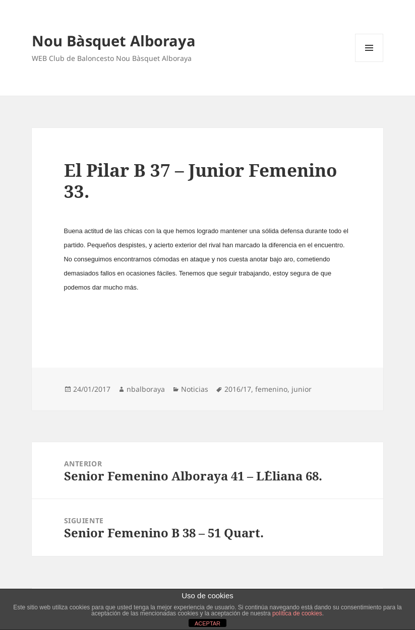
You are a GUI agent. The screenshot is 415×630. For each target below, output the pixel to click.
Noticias (194, 389)
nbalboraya (146, 389)
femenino (271, 389)
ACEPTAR (207, 623)
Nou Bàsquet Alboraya (114, 40)
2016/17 (237, 389)
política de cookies (297, 613)
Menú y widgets (369, 61)
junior (301, 389)
